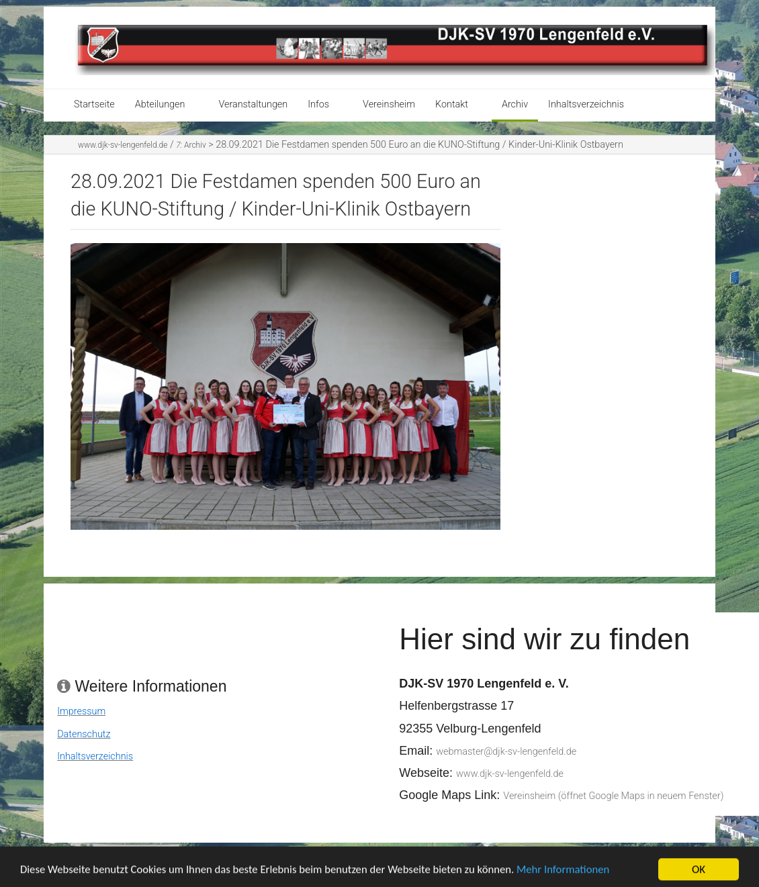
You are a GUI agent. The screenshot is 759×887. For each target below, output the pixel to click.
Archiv (515, 104)
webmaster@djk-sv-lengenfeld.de (506, 751)
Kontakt (451, 104)
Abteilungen (160, 104)
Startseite (94, 104)
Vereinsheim (389, 104)
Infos (318, 104)
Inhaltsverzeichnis (586, 104)
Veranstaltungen (252, 104)
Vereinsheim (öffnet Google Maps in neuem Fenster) (613, 796)
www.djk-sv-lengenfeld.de (122, 145)
